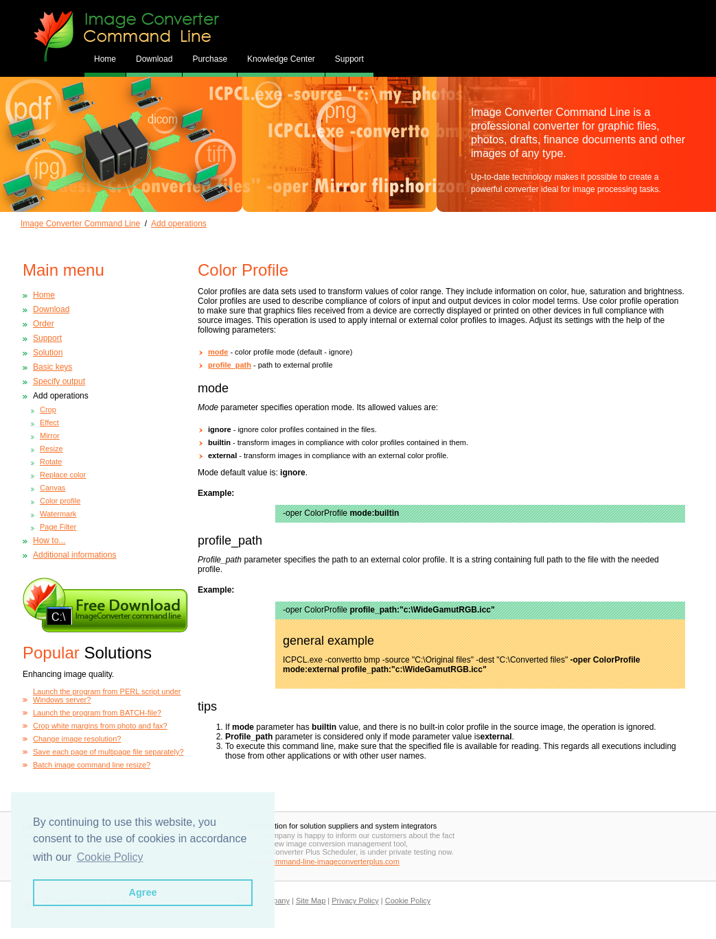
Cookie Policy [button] (110, 857)
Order (43, 324)
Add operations (179, 223)
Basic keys (52, 367)
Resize (51, 448)
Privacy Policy (355, 900)
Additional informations (74, 555)
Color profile (60, 501)
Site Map (310, 900)
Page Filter (58, 527)
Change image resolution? (77, 739)
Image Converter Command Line (80, 223)
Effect (49, 422)
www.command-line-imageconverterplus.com (324, 861)
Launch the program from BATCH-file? (97, 713)
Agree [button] (143, 892)
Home (44, 295)
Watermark (58, 514)
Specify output (59, 381)
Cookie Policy (408, 900)
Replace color (63, 475)
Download (154, 59)
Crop (48, 409)
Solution (47, 352)
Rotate (51, 461)
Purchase (209, 59)
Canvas (52, 488)
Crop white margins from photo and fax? (100, 726)
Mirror (50, 435)
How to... (49, 540)
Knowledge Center (281, 59)
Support (349, 59)
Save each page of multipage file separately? (108, 752)
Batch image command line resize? (91, 765)
